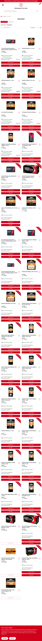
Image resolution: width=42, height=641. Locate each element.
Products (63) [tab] (4, 21)
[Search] (37, 11)
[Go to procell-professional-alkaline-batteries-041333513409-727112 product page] (11, 529)
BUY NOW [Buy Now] (10, 65)
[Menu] (3, 5)
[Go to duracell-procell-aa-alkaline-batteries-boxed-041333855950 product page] (11, 561)
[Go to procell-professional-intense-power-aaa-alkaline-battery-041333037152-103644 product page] (11, 274)
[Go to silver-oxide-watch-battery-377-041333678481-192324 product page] (11, 370)
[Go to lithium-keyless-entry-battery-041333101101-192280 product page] (31, 433)
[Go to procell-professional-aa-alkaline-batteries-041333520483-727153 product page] (31, 529)
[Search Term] (21, 11)
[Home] (1, 16)
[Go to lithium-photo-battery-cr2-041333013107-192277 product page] (11, 211)
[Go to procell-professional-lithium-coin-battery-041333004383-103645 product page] (31, 147)
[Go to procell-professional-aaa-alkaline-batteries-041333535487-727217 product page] (31, 561)
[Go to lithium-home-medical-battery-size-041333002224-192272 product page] (31, 497)
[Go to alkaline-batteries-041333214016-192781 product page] (11, 433)
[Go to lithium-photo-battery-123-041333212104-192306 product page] (31, 211)
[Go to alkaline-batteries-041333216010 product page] (31, 83)
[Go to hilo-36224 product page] (11, 588)
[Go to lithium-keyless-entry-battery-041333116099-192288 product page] (31, 465)
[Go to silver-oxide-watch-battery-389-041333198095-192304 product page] (11, 497)
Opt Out (12, 638)
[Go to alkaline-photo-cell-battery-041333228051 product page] (31, 115)
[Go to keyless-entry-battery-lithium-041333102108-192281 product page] (11, 465)
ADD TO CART (10, 62)
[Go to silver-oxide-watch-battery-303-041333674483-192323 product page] (11, 338)
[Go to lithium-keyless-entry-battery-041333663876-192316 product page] (31, 338)
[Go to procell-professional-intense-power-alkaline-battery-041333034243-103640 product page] (11, 242)
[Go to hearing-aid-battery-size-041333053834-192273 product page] (31, 274)
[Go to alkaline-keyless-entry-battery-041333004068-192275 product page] (31, 370)
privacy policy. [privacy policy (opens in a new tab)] (4, 632)
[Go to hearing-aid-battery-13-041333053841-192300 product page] (11, 306)
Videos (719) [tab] (11, 21)
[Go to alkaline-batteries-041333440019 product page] (11, 83)
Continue (5, 638)
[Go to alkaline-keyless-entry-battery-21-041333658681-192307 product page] (31, 306)
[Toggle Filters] (40, 27)
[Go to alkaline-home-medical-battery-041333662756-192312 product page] (11, 147)
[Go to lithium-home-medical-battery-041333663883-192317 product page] (11, 401)
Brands (4, 16)
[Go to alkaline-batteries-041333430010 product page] (31, 51)
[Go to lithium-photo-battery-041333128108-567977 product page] (11, 115)
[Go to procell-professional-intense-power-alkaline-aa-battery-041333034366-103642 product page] (11, 51)
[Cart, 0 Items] (39, 4)
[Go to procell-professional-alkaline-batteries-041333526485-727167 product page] (31, 179)
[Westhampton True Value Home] (21, 5)
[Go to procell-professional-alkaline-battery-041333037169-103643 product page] (11, 179)
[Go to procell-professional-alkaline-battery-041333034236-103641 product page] (31, 242)
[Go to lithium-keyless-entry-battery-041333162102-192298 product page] (31, 401)
